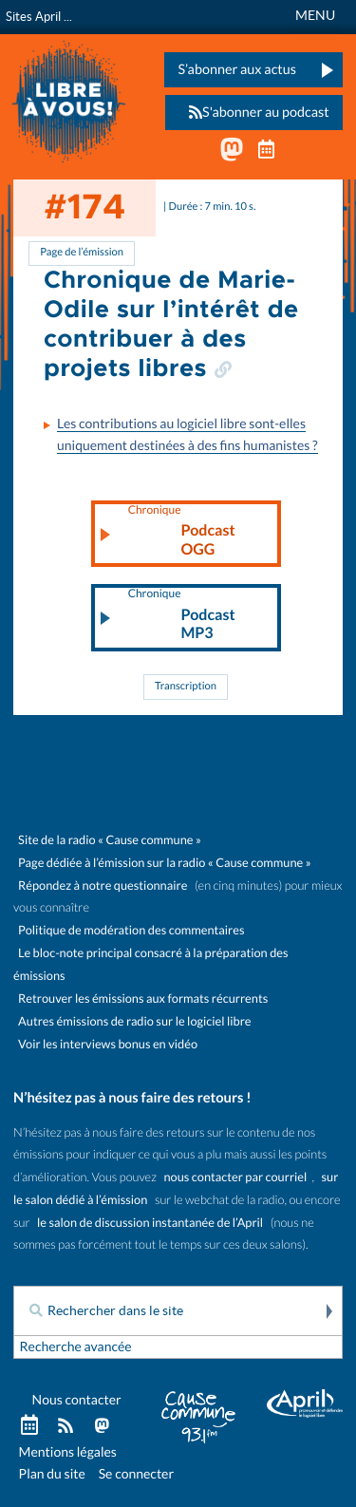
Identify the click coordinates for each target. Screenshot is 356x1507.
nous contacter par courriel (236, 1177)
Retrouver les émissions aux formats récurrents (143, 998)
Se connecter (136, 1473)
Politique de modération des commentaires (131, 930)
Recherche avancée (76, 1346)
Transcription (185, 686)
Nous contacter (77, 1399)
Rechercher (327, 1311)
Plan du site (52, 1473)
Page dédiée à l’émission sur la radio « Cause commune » (164, 863)
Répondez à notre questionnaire (102, 885)
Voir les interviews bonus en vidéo (107, 1044)
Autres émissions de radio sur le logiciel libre (134, 1021)
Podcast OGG (181, 531)
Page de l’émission (81, 252)
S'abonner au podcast (253, 112)
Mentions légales (68, 1452)
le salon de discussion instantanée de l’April (150, 1222)
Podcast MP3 (181, 615)
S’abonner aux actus (237, 69)
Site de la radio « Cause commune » (109, 840)
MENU (315, 15)
